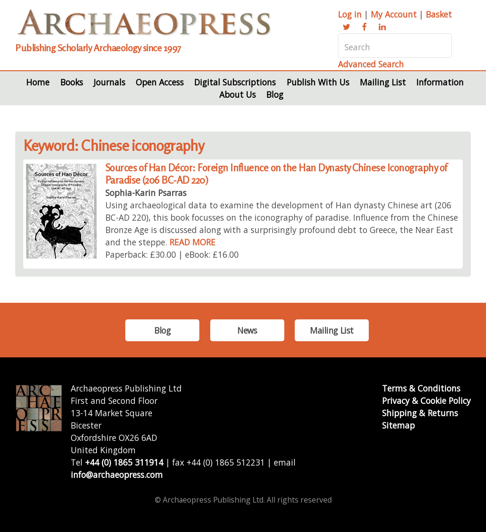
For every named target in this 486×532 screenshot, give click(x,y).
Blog (274, 94)
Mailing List (383, 82)
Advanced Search (371, 64)
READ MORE (192, 242)
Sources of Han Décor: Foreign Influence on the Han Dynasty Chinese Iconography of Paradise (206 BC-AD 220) (276, 174)
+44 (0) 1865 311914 (124, 462)
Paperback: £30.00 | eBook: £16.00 (172, 254)
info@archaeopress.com (117, 474)
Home (37, 82)
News (247, 330)
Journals (109, 82)
